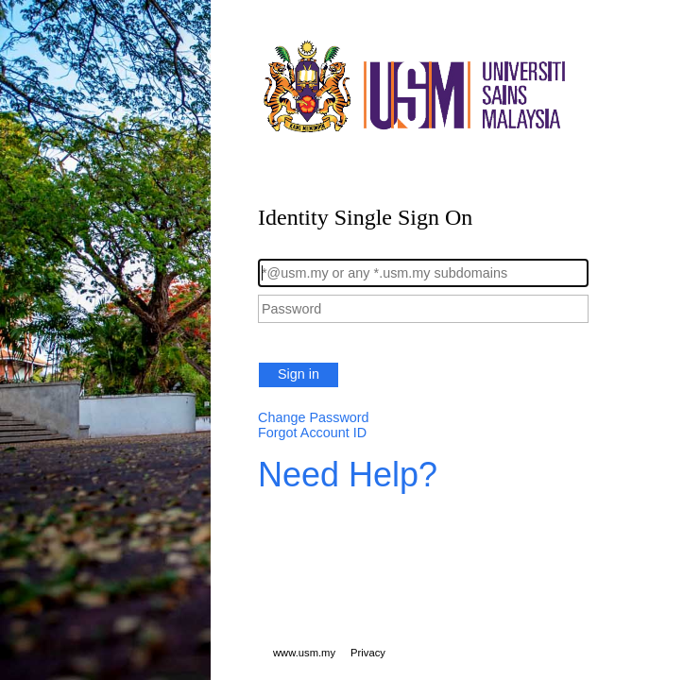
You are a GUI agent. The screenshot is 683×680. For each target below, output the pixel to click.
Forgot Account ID (312, 432)
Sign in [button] (298, 374)
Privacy (367, 652)
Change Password (313, 417)
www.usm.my (304, 652)
